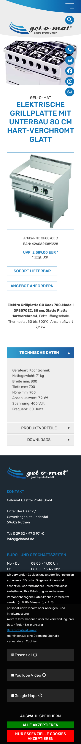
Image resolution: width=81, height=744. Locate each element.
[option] (40, 61)
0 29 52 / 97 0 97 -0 (69, 49)
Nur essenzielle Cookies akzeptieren (40, 736)
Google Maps (26, 695)
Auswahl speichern (40, 716)
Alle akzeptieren (40, 725)
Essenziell (24, 655)
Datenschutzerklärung (22, 630)
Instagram (69, 81)
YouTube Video (28, 675)
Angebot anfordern (32, 292)
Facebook (69, 71)
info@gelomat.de (69, 60)
